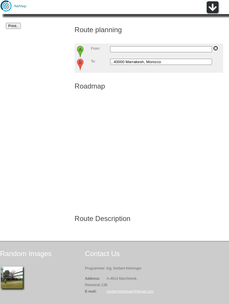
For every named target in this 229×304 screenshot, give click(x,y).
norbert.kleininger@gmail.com (130, 291)
